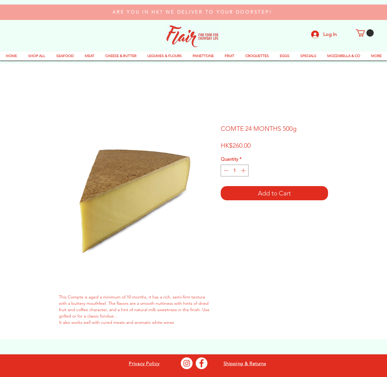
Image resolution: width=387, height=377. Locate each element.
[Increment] (244, 170)
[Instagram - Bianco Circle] (187, 363)
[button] (365, 33)
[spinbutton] (235, 170)
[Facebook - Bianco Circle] (201, 363)
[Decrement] (226, 170)
